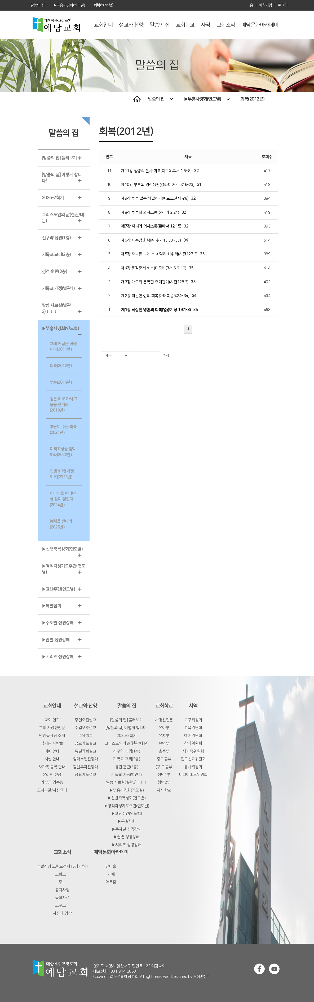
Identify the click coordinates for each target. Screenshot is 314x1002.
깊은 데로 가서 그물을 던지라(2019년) (64, 405)
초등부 (164, 751)
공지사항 (62, 890)
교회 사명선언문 (52, 727)
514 (267, 240)
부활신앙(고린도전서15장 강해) (62, 866)
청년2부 (163, 782)
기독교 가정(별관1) (58, 288)
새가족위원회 (193, 751)
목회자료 (62, 897)
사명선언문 (164, 720)
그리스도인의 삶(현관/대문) (127, 743)
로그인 (283, 5)
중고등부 (164, 759)
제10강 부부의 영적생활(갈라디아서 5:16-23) (157, 184)
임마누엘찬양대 (85, 759)
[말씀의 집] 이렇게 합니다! (126, 727)
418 (267, 184)
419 (267, 212)
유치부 (164, 735)
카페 (110, 874)
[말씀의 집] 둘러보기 (59, 158)
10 (109, 184)
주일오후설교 (85, 727)
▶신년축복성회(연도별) (62, 549)
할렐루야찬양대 (85, 767)
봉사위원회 (193, 767)
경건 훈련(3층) (54, 271)
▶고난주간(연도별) (58, 589)
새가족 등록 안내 (52, 767)
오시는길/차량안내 (52, 790)
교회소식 (225, 25)
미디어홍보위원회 (193, 774)
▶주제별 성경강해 (58, 622)
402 (267, 282)
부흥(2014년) (61, 382)
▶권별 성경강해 (56, 639)
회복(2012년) (252, 99)
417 (267, 171)
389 (267, 254)
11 (109, 171)
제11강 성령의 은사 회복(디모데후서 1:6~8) (156, 171)
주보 (62, 882)
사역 (205, 25)
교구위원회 (193, 720)
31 (199, 184)
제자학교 (164, 790)
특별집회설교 (85, 751)
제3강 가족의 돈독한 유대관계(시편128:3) (154, 282)
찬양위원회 (193, 743)
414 (267, 268)
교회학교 (185, 25)
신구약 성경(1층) (56, 237)
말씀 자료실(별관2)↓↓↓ (126, 782)
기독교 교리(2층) (56, 254)
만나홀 (110, 866)
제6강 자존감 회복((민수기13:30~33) (151, 240)
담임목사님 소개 (52, 735)
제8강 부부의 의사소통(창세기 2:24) (150, 212)
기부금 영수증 (52, 782)
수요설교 (85, 735)
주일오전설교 (85, 720)
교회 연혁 (52, 720)
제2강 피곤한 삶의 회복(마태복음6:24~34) (155, 296)
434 (267, 296)
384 (267, 198)
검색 (166, 355)
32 (196, 171)
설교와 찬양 (131, 25)
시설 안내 (52, 759)
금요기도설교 (85, 743)
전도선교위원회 (193, 759)
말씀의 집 (160, 25)
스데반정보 (201, 977)
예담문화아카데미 (259, 25)
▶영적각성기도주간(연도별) (126, 806)
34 (185, 240)
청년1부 (163, 774)
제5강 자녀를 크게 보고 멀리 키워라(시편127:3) (159, 254)
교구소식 (62, 905)
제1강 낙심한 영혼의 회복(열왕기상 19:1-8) (156, 310)
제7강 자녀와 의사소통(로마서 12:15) (151, 226)
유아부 (164, 727)
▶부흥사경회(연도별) (207, 99)
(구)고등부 (164, 767)
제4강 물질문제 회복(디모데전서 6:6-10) (153, 268)
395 (267, 226)
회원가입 (265, 5)
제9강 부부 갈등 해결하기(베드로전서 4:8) (154, 198)
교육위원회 (193, 727)
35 (202, 254)
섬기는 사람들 (52, 743)
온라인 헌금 (52, 774)
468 (267, 310)
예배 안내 (52, 751)
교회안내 (103, 25)
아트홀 (110, 882)
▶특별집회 (51, 605)
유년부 (164, 743)
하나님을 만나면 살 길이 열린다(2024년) (63, 499)
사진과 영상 (62, 913)
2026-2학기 (53, 197)
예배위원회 (193, 735)
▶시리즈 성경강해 (58, 656)
